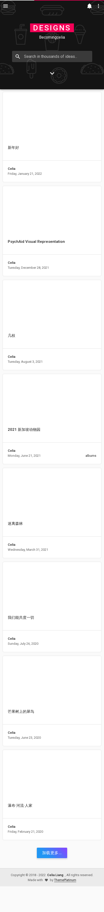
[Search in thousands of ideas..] (52, 56)
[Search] (18, 56)
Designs (52, 27)
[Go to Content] (52, 73)
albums (90, 455)
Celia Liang (55, 875)
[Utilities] (98, 5)
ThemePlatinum (65, 880)
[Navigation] (5, 5)
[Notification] (89, 5)
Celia (11, 169)
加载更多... (52, 852)
